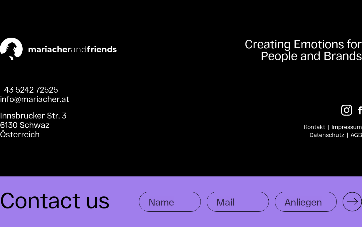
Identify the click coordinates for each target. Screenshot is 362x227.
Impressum (346, 126)
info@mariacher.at (34, 99)
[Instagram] (346, 110)
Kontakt (314, 126)
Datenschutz (326, 134)
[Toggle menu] (345, 29)
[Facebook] (360, 110)
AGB (356, 134)
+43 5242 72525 (29, 89)
